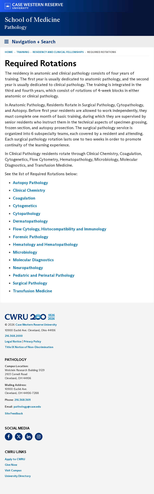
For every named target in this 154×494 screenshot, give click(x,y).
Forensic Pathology (30, 236)
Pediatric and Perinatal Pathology (43, 275)
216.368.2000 (14, 336)
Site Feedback (14, 413)
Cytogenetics (25, 205)
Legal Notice (13, 341)
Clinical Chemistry (29, 190)
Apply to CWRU (15, 459)
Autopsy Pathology (30, 182)
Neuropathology (28, 267)
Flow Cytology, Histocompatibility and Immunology (59, 229)
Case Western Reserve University (36, 324)
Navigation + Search (29, 42)
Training (22, 52)
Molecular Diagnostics (33, 259)
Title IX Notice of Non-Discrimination (29, 347)
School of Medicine (32, 20)
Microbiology (25, 252)
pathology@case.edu (27, 406)
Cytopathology (26, 213)
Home (9, 52)
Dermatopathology (30, 221)
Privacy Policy (32, 341)
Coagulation (24, 198)
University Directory (18, 476)
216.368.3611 (22, 400)
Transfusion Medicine (32, 291)
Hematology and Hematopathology (45, 244)
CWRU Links (15, 452)
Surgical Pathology (30, 283)
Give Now (11, 465)
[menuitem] (77, 459)
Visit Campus (13, 470)
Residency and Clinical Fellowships (58, 52)
